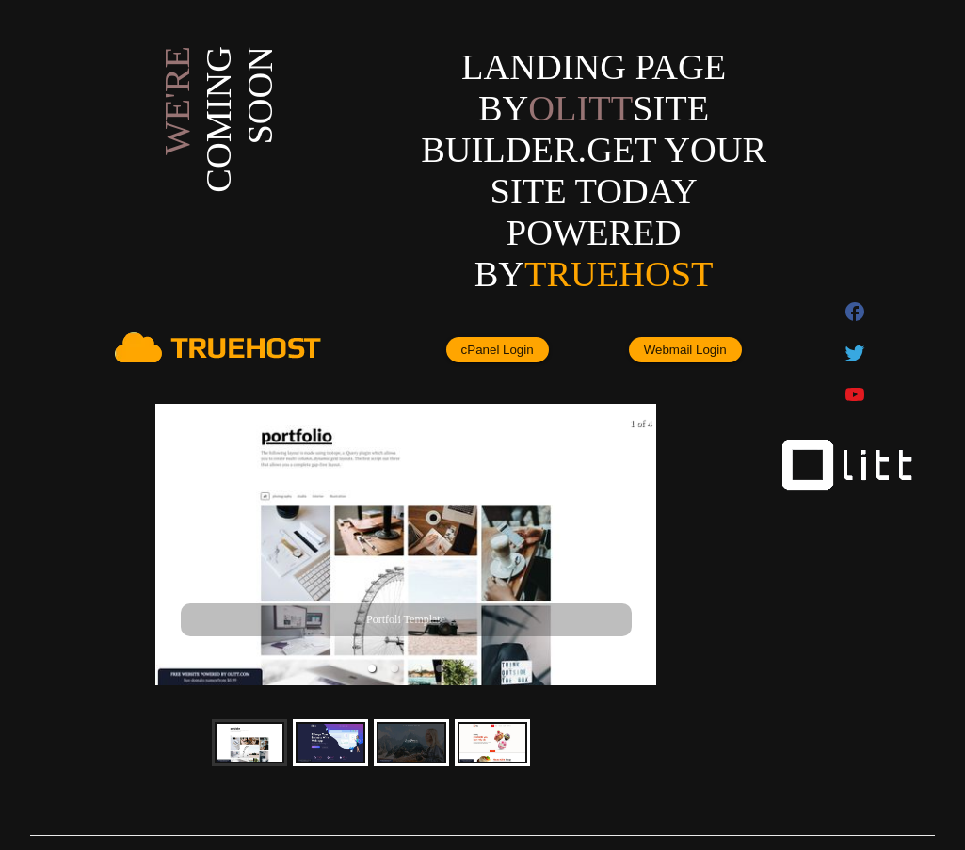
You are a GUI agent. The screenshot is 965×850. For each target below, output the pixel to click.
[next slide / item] (643, 544)
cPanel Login (497, 349)
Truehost (618, 274)
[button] (372, 668)
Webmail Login (685, 349)
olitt (580, 108)
